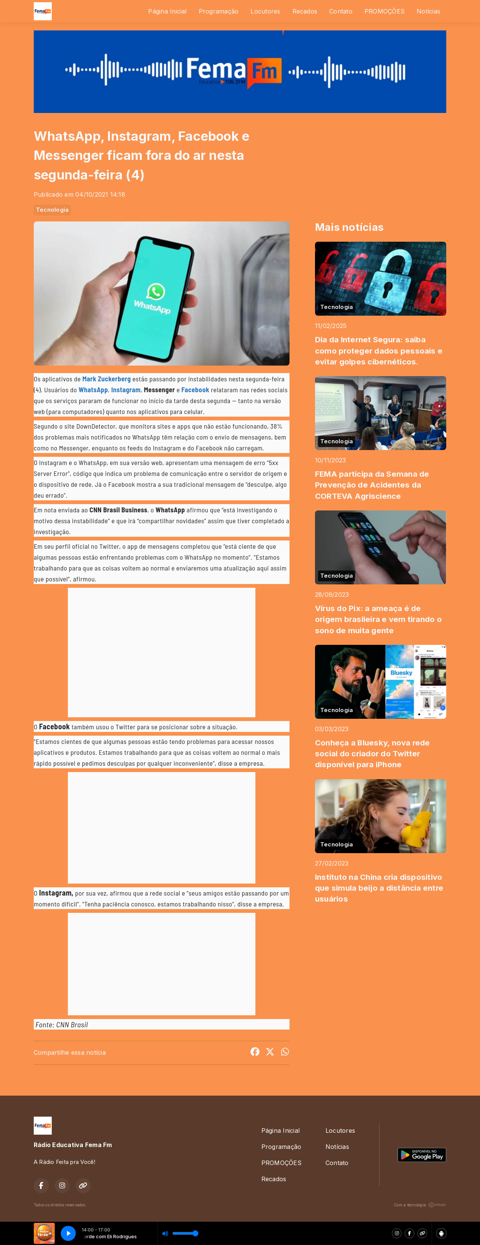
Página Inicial (167, 11)
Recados (305, 11)
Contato (340, 11)
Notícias (428, 11)
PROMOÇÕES (384, 11)
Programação (219, 11)
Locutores (265, 11)
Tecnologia (52, 209)
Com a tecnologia (420, 1204)
